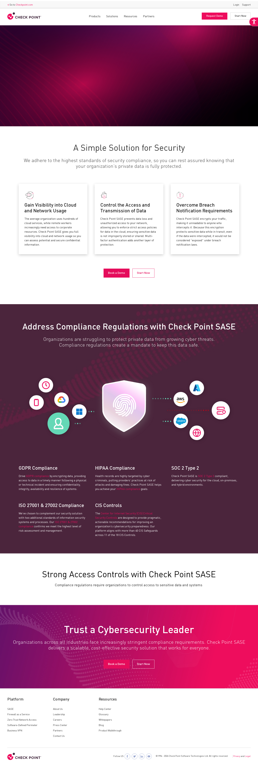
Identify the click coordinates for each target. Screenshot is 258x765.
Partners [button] (148, 15)
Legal (248, 756)
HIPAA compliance (128, 489)
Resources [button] (130, 15)
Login (236, 3)
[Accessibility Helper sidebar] (253, 27)
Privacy (236, 756)
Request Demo (214, 15)
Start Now (240, 15)
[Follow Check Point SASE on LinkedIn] (142, 756)
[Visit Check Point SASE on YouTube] (149, 756)
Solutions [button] (112, 15)
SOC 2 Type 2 (206, 476)
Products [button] (95, 15)
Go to (20, 4)
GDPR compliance (37, 476)
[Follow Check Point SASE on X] (134, 756)
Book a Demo (20, 91)
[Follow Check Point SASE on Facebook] (127, 756)
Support (246, 3)
